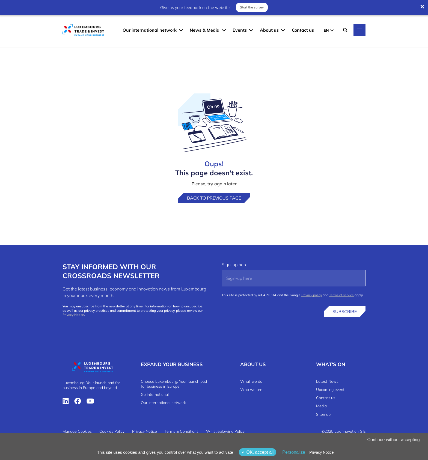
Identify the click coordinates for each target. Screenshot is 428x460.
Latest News (327, 381)
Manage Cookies (77, 431)
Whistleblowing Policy (225, 431)
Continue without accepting (396, 439)
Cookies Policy (111, 431)
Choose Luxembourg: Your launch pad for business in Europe (174, 384)
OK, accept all (258, 452)
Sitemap (323, 414)
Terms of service (341, 295)
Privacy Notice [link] (321, 452)
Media (321, 405)
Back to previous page (214, 198)
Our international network (150, 30)
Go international (155, 394)
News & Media (204, 30)
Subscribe (344, 311)
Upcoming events (331, 389)
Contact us (303, 30)
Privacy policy (311, 295)
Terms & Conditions (181, 431)
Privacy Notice (73, 315)
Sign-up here (235, 264)
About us (269, 30)
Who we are (251, 389)
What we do (251, 381)
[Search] (345, 30)
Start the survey (252, 7)
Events (240, 30)
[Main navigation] (359, 30)
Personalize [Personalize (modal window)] (293, 452)
